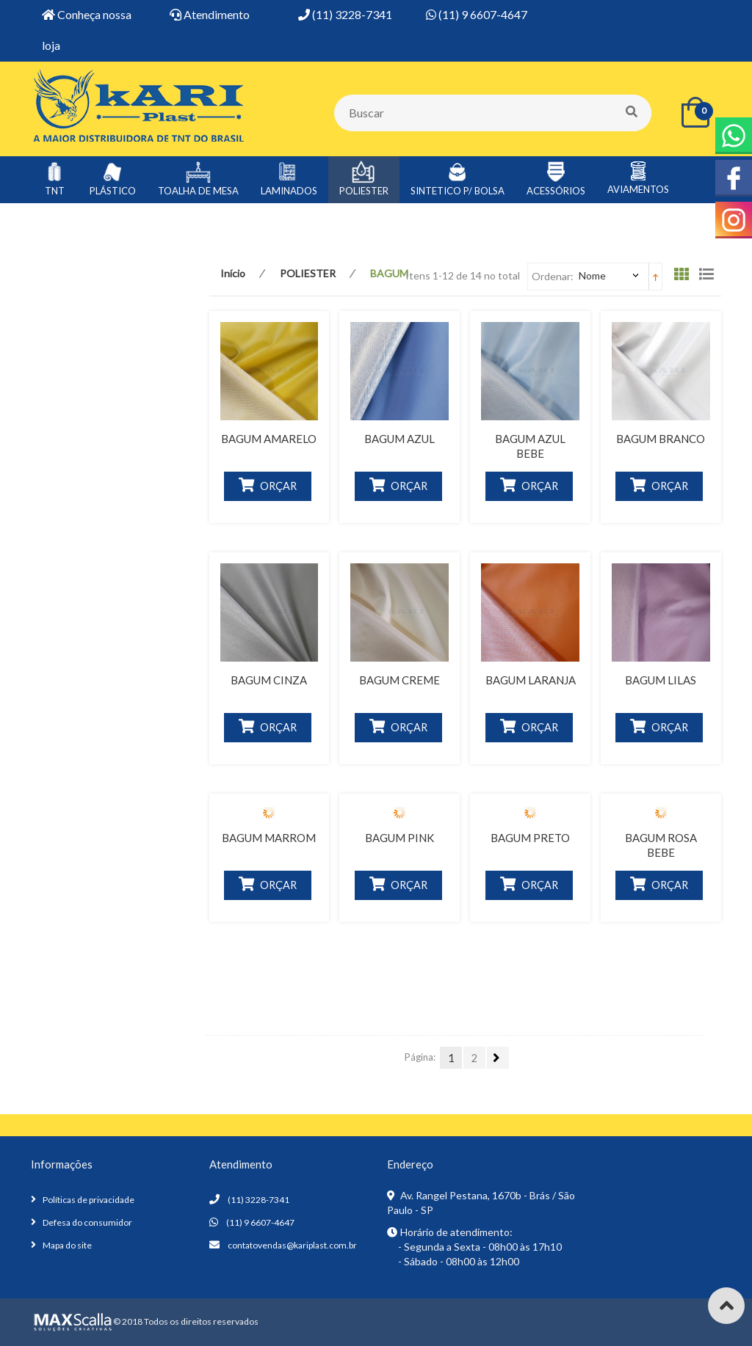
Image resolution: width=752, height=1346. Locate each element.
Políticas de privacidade (88, 1199)
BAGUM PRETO (530, 837)
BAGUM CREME (399, 680)
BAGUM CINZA (269, 680)
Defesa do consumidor (87, 1222)
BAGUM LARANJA (530, 680)
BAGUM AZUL (399, 438)
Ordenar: (553, 276)
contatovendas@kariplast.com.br (292, 1245)
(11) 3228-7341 (258, 1199)
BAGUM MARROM (269, 837)
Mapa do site (67, 1245)
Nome (592, 275)
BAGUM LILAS (660, 680)
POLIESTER (308, 273)
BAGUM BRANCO (660, 438)
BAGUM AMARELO (269, 438)
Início (232, 273)
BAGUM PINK (399, 837)
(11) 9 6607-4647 (260, 1222)
